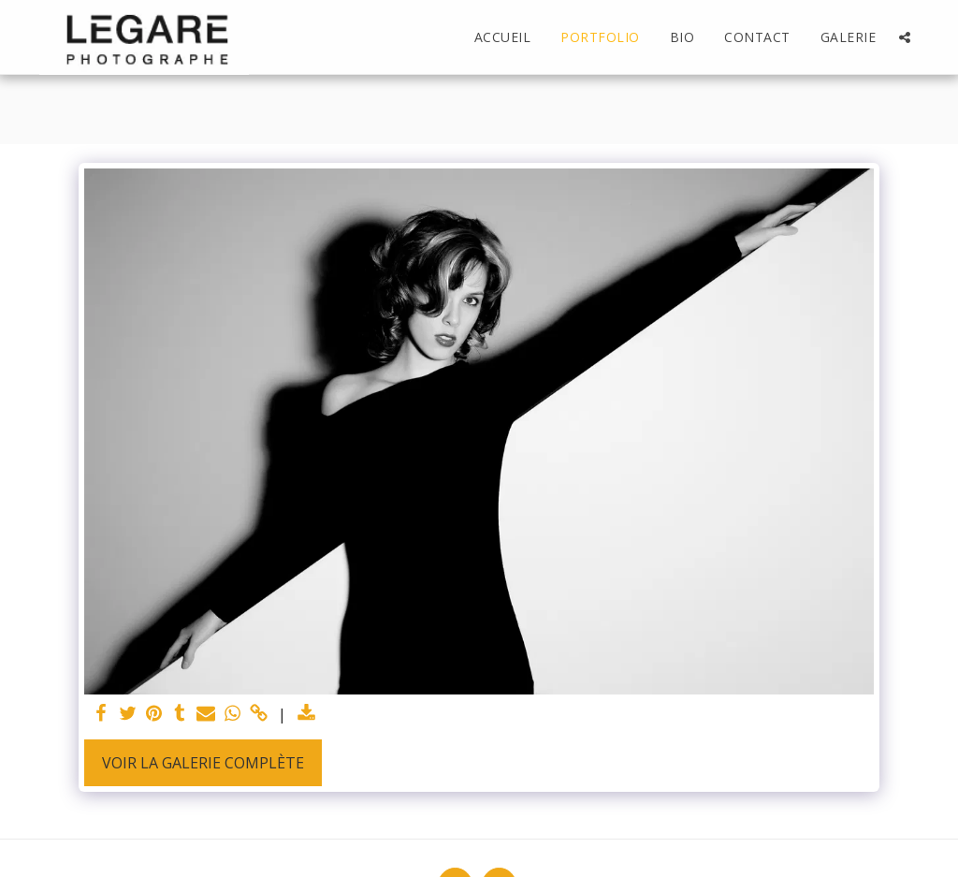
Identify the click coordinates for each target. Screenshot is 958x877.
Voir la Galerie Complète (203, 763)
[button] (905, 37)
